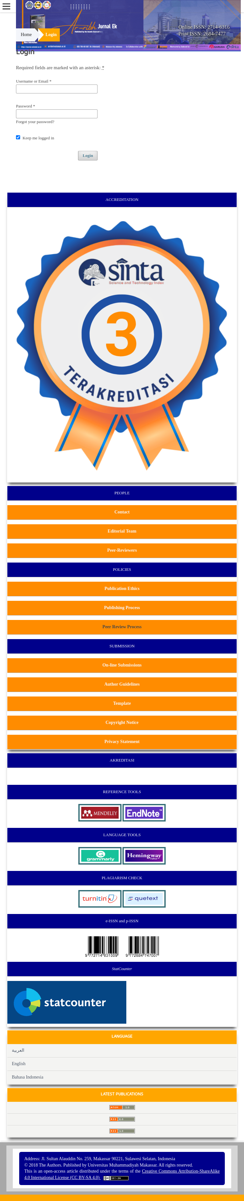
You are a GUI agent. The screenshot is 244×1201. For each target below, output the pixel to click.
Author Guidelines (122, 684)
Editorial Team (122, 531)
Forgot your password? (35, 121)
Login (88, 155)
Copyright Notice (122, 722)
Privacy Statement (121, 741)
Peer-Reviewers (122, 550)
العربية (18, 1050)
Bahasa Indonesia (27, 1077)
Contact (122, 512)
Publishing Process (122, 607)
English (19, 1063)
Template (122, 703)
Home (26, 34)
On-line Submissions (122, 665)
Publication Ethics (122, 588)
